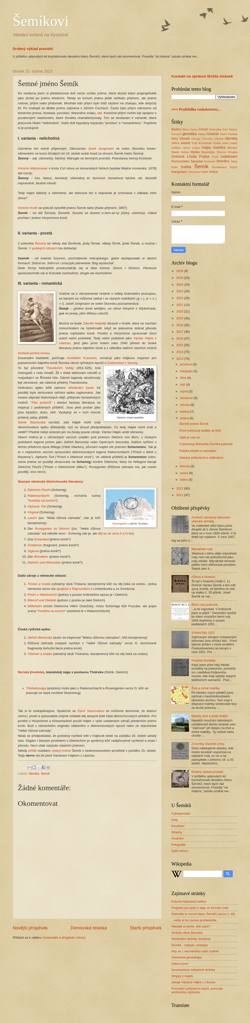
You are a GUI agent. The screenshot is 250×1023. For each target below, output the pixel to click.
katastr (185, 143)
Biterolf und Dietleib (42, 600)
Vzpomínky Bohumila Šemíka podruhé (206, 444)
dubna (184, 418)
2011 (180, 495)
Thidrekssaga (36, 688)
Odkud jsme (179, 963)
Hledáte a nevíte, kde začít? (190, 926)
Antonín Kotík (28, 208)
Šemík (45, 773)
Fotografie (178, 845)
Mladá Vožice (180, 152)
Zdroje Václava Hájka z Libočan (193, 982)
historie (213, 134)
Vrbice (213, 172)
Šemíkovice (219, 167)
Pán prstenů (41, 402)
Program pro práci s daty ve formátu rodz (200, 908)
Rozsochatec (180, 161)
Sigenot (33, 551)
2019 (180, 318)
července (187, 398)
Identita (34, 773)
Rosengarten (120, 523)
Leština (175, 147)
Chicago (195, 138)
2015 (180, 345)
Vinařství (177, 838)
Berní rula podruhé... (205, 604)
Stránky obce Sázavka (187, 933)
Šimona (40, 243)
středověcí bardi (80, 388)
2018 (180, 325)
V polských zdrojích (43, 248)
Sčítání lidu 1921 (203, 632)
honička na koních (42, 500)
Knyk (195, 143)
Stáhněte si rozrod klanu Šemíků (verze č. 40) (203, 914)
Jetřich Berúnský (40, 637)
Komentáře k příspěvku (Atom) (64, 937)
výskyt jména (61, 750)
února (184, 473)
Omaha (232, 152)
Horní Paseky (228, 134)
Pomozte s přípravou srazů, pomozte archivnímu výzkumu (197, 990)
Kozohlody (205, 143)
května (185, 411)
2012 (180, 488)
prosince (186, 364)
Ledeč (233, 143)
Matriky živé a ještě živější (209, 716)
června (185, 405)
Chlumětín (207, 138)
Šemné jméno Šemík (193, 424)
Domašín (176, 134)
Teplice (233, 167)
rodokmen (228, 156)
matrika (219, 147)
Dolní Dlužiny (229, 129)
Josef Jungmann (101, 148)
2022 (180, 298)
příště (32, 750)
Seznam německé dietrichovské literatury (50, 481)
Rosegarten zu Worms (52, 528)
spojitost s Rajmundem (73, 589)
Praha (204, 156)
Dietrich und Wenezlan (44, 562)
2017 (180, 331)
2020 (180, 311)
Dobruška (215, 129)
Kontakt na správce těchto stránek (202, 76)
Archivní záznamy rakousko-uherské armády (211, 519)
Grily (174, 820)
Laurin (32, 518)
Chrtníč (218, 138)
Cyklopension (180, 813)
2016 (180, 338)
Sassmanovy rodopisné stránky (193, 970)
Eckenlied (41, 539)
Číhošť (203, 129)
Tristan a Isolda (39, 584)
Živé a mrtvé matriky (205, 688)
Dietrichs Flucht (39, 490)
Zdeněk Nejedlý (94, 323)
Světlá (186, 167)
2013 (180, 358)
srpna (184, 391)
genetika (189, 134)
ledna (184, 479)
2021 (180, 305)
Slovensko (210, 161)
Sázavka (197, 161)
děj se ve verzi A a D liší (115, 533)
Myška (195, 152)
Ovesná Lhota (184, 156)
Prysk (215, 157)
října (183, 378)
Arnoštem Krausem (81, 358)
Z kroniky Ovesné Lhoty (207, 744)
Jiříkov (175, 143)
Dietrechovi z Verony (122, 363)
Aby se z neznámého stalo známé (195, 951)
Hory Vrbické (180, 138)
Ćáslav (194, 129)
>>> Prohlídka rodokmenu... (196, 109)
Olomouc (222, 152)
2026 (180, 271)
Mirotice (232, 147)
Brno (186, 129)
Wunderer (41, 556)
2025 (180, 278)
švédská (37, 672)
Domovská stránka (89, 928)
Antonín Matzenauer (33, 168)
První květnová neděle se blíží (200, 430)
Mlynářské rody (202, 549)
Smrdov (222, 161)
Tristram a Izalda (40, 654)
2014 (180, 352)
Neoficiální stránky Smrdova (190, 939)
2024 (180, 284)
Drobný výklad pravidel (33, 49)
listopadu (186, 371)
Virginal (33, 512)
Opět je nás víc (189, 437)
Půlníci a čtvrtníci (203, 577)
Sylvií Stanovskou (90, 711)
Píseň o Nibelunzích (42, 594)
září (183, 384)
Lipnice (186, 147)
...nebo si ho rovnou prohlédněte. (194, 920)
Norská (23, 672)
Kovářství (178, 826)
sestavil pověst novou (33, 353)
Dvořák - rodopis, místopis (189, 945)
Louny (196, 147)
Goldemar (35, 545)
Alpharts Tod (37, 506)
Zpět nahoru (179, 851)
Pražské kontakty (203, 660)
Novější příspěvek (30, 928)
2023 (180, 291)
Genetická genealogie (186, 957)
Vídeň (204, 171)
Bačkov (176, 129)
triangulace (179, 172)
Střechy (176, 832)
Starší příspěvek (146, 928)
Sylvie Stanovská (31, 422)
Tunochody (194, 172)
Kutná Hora (220, 143)
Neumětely (208, 152)
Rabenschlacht (38, 495)
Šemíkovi (41, 21)
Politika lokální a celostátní (197, 451)
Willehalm (35, 606)
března (185, 466)
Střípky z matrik (182, 976)
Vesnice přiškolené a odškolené (201, 457)
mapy (206, 147)
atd (99, 113)
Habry (202, 134)
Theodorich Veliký (60, 368)
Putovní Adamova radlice (188, 901)
